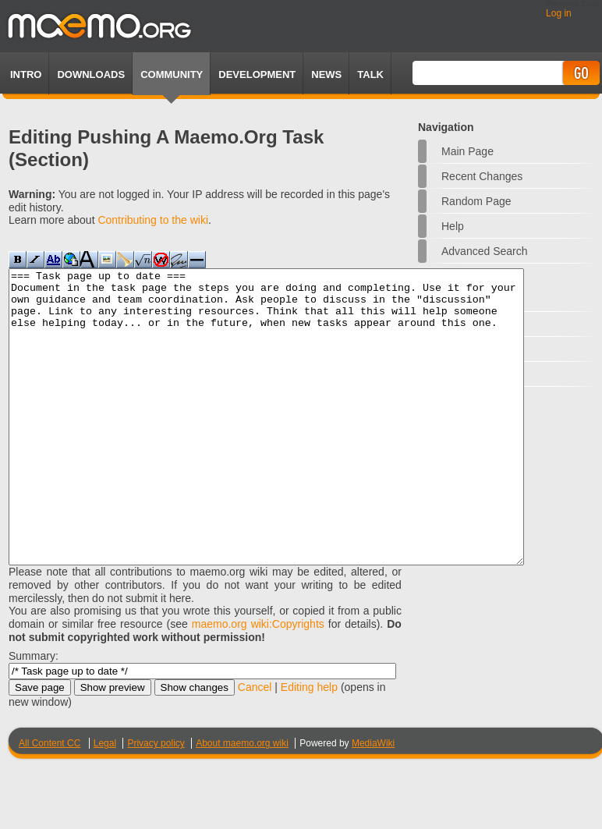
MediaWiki (373, 801)
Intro (25, 74)
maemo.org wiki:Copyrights (258, 682)
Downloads (91, 74)
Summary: (33, 714)
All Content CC (49, 801)
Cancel (255, 745)
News (326, 74)
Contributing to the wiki (152, 220)
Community (171, 74)
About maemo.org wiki (242, 801)
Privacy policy (155, 801)
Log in (559, 13)
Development (257, 74)
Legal (105, 801)
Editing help (309, 745)
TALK (370, 74)
